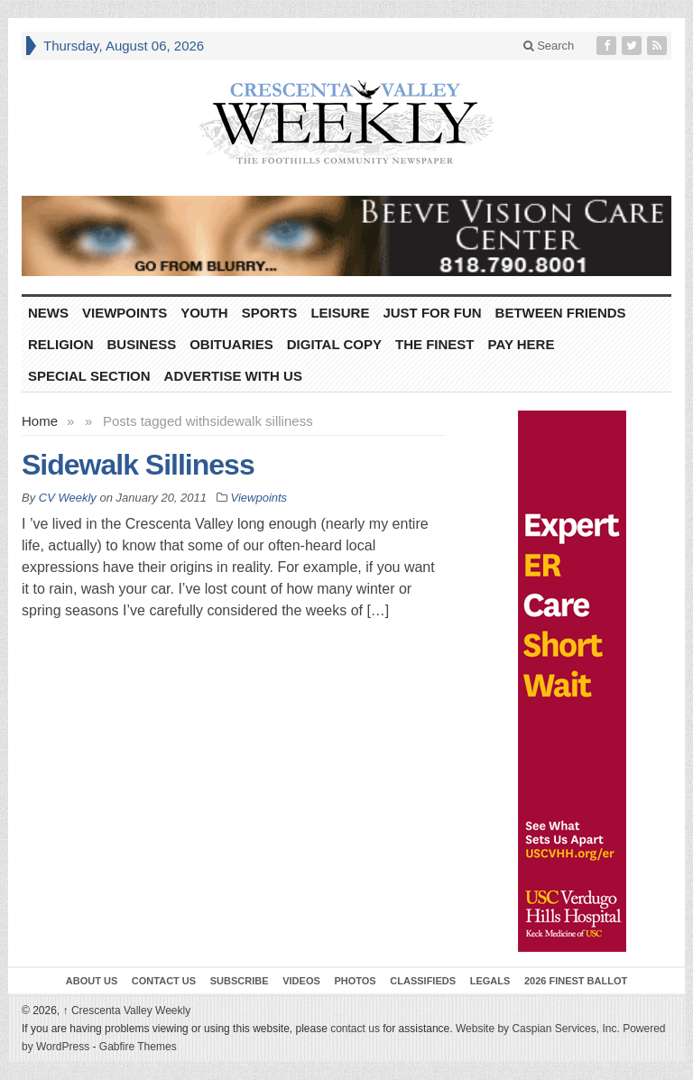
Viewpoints (124, 312)
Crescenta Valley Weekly (127, 1010)
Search (549, 45)
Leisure (339, 312)
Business (142, 344)
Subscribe (239, 980)
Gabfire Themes (138, 1046)
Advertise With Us (233, 375)
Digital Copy (334, 344)
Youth (204, 312)
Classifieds (423, 980)
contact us (355, 1028)
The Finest (435, 344)
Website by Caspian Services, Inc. (538, 1028)
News (48, 312)
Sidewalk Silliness (138, 464)
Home (40, 421)
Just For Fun (432, 312)
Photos (354, 980)
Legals (490, 980)
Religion (61, 344)
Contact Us (164, 980)
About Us (91, 980)
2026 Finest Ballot (575, 980)
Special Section (89, 375)
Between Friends (560, 312)
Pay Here (521, 344)
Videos (301, 980)
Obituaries (231, 344)
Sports (270, 312)
